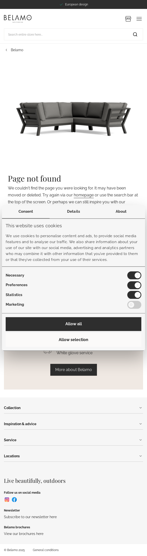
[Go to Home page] (18, 18)
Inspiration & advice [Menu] (73, 423)
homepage (84, 195)
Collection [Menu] (73, 407)
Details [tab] (73, 211)
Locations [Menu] (73, 456)
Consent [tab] (25, 211)
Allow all (73, 324)
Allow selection (73, 340)
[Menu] (139, 19)
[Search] (135, 34)
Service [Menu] (73, 440)
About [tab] (121, 211)
